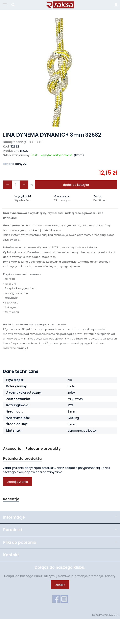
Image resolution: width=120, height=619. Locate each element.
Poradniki (60, 529)
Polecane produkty (43, 448)
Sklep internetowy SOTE (106, 615)
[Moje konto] (116, 5)
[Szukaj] (13, 5)
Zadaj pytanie (17, 482)
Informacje (60, 517)
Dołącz (60, 585)
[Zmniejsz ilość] (24, 184)
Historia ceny (14, 164)
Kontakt (11, 555)
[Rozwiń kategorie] (4, 5)
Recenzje (11, 498)
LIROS (24, 151)
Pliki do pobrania (60, 542)
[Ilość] (16, 184)
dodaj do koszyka (76, 185)
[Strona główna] (60, 5)
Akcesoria (12, 448)
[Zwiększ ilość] (7, 184)
